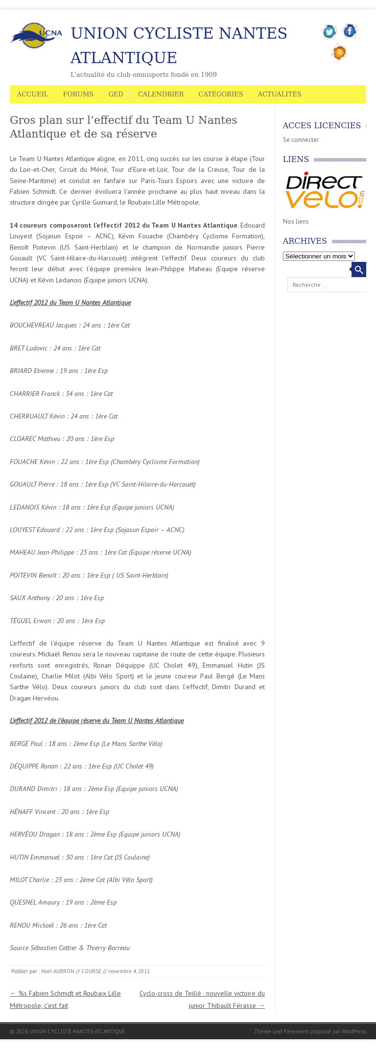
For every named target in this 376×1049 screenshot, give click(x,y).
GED (115, 94)
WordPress (354, 1031)
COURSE (91, 971)
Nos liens (296, 221)
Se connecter (301, 140)
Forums (78, 94)
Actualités (280, 94)
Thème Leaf (268, 1031)
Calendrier (161, 94)
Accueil (32, 94)
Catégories (220, 94)
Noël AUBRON (57, 971)
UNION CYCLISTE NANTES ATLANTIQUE (179, 45)
